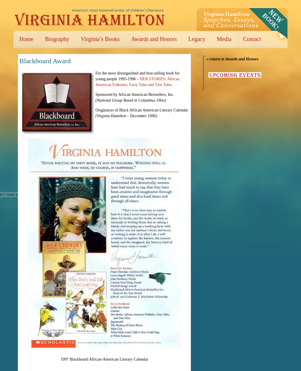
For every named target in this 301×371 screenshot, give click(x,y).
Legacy (196, 39)
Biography (57, 39)
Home (26, 39)
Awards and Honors (154, 39)
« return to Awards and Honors (232, 59)
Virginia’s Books (100, 39)
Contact (252, 39)
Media (224, 39)
